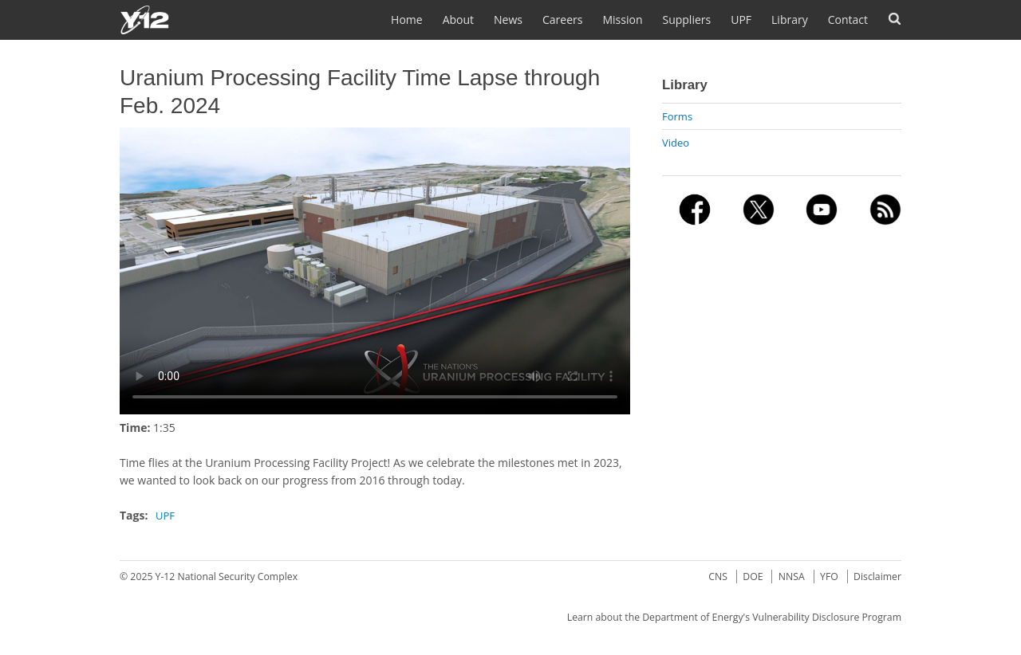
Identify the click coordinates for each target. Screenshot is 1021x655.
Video (675, 142)
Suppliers (686, 19)
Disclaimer (877, 576)
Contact (848, 19)
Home (407, 19)
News (508, 19)
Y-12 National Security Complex (227, 576)
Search (894, 18)
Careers (562, 19)
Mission (622, 19)
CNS (717, 576)
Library (789, 19)
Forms (677, 116)
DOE (753, 576)
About (458, 19)
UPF (741, 19)
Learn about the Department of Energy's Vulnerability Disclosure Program (734, 617)
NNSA (792, 576)
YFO (829, 576)
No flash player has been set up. (375, 270)
